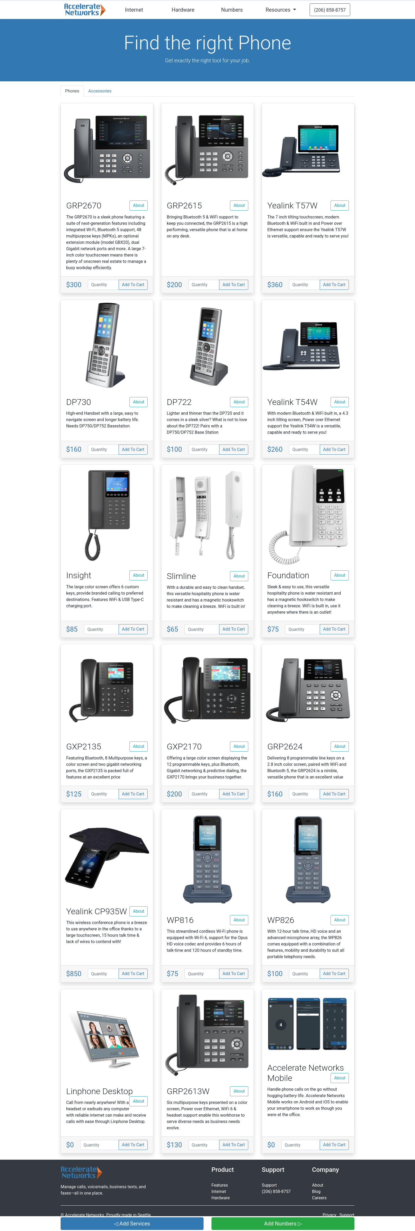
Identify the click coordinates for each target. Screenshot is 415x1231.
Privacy (329, 1215)
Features (219, 1185)
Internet (134, 10)
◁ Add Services (132, 1223)
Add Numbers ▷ (283, 1223)
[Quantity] (103, 285)
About (138, 205)
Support (269, 1185)
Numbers (232, 10)
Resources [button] (279, 10)
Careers (319, 1197)
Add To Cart (133, 284)
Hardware (183, 10)
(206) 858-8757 (276, 1191)
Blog (316, 1191)
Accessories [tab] (99, 91)
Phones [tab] (72, 91)
